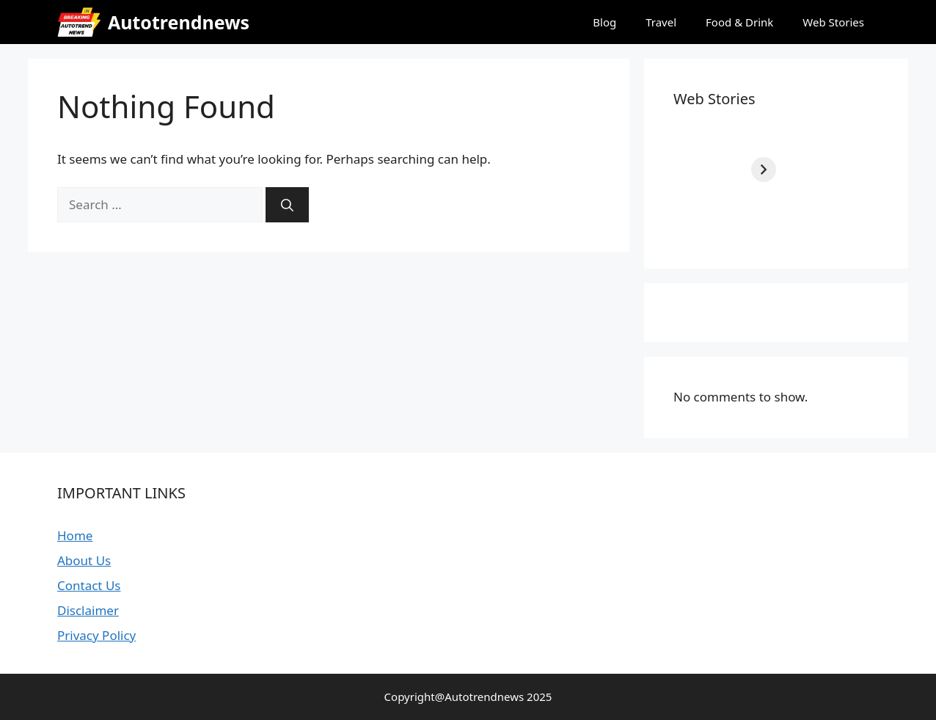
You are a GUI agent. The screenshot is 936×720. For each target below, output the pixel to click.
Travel (661, 22)
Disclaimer (88, 610)
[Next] (866, 169)
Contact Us (89, 585)
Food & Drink (739, 22)
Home (74, 535)
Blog (604, 22)
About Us (84, 560)
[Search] (287, 204)
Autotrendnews (178, 22)
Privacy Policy (96, 635)
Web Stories (833, 22)
